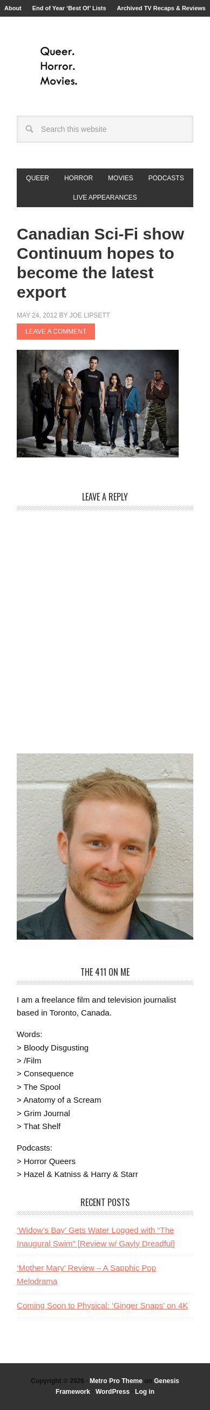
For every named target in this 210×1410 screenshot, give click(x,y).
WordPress (113, 1391)
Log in (144, 1391)
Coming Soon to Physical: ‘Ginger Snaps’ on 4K (102, 1305)
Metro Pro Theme (116, 1381)
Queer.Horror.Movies (105, 66)
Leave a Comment (55, 331)
